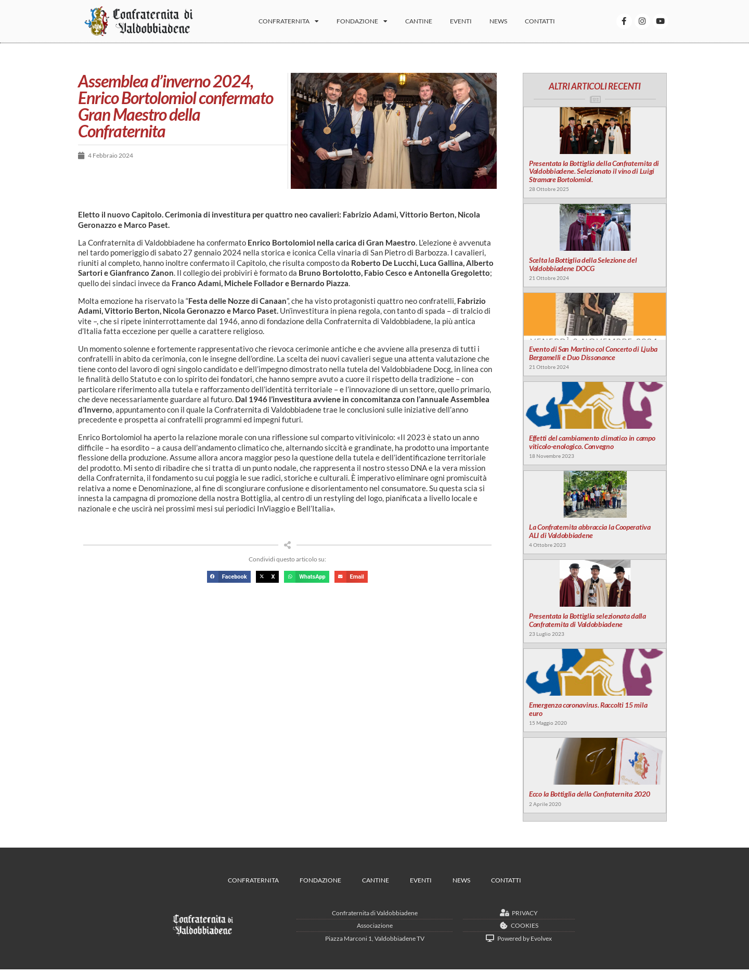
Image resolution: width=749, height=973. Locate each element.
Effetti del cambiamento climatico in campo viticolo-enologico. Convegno (591, 444)
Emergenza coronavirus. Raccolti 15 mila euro (587, 712)
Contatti (547, 23)
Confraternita (295, 23)
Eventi (468, 23)
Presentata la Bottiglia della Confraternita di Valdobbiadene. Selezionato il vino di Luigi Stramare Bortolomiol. (593, 172)
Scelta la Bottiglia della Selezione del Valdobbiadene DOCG (582, 266)
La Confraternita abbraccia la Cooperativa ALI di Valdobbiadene (589, 533)
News (505, 23)
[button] (229, 577)
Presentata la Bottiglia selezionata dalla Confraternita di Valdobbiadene (586, 622)
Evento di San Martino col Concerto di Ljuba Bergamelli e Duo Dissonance (592, 355)
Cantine (425, 23)
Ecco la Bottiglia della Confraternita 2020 (588, 797)
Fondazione (368, 23)
